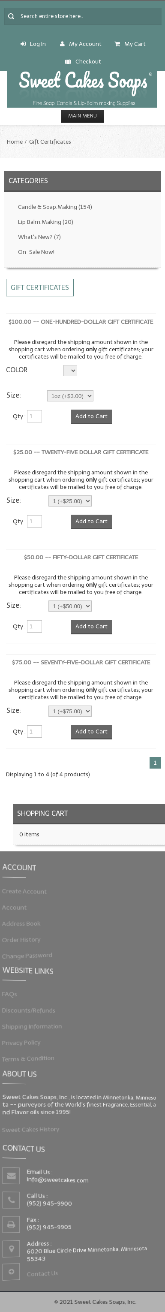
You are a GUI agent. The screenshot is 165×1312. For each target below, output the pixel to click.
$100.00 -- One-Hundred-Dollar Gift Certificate (81, 322)
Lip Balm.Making (45, 222)
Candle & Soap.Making (55, 207)
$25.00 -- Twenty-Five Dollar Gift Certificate (80, 452)
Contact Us (45, 1270)
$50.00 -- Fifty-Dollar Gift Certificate (81, 557)
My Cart (130, 44)
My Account (81, 44)
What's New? (39, 237)
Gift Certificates (50, 141)
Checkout (83, 61)
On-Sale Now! (36, 252)
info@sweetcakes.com (60, 1180)
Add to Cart (91, 416)
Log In (33, 44)
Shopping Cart (42, 813)
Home (15, 141)
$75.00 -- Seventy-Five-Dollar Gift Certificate (81, 662)
